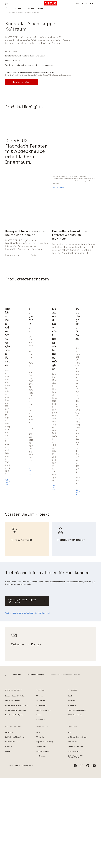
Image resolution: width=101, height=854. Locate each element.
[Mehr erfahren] (59, 263)
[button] (6, 8)
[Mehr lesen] (7, 557)
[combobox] (76, 3)
